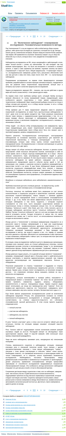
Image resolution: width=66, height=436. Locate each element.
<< (7, 36)
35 (63, 416)
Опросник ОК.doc (11, 399)
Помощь (3, 434)
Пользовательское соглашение (40, 434)
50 (63, 399)
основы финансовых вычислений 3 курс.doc (19, 410)
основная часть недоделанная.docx (16, 402)
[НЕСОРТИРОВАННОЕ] (17, 27)
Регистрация (11, 2)
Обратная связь (11, 434)
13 (63, 408)
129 (63, 410)
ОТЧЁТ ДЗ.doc (10, 416)
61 (63, 413)
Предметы (19, 13)
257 (63, 419)
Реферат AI (44, 13)
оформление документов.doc (14, 422)
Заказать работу (58, 13)
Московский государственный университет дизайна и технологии (24, 24)
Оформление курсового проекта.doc (17, 425)
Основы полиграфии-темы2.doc (15, 408)
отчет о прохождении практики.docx (16, 419)
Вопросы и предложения (24, 434)
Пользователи (31, 13)
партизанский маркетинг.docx (14, 427)
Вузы (10, 13)
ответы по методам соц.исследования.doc (18, 413)
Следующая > (54, 36)
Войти (4, 2)
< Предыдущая (15, 36)
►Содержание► (1, 65)
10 (44, 36)
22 (63, 427)
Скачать (54, 23)
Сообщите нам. (13, 20)
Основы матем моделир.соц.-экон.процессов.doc (20, 405)
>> (61, 36)
